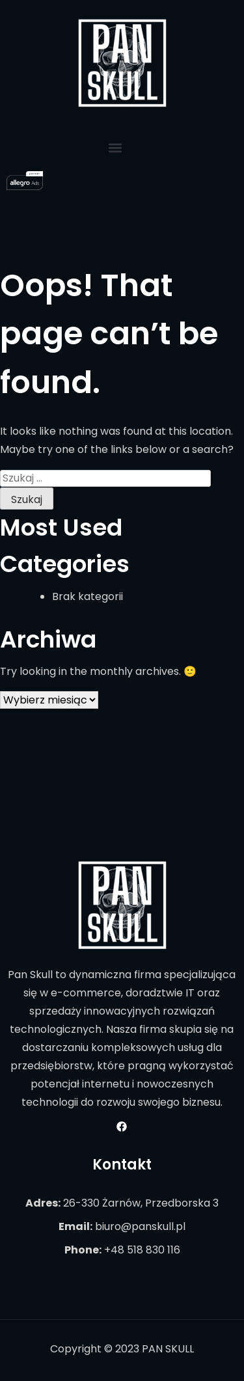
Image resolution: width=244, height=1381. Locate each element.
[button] (115, 147)
